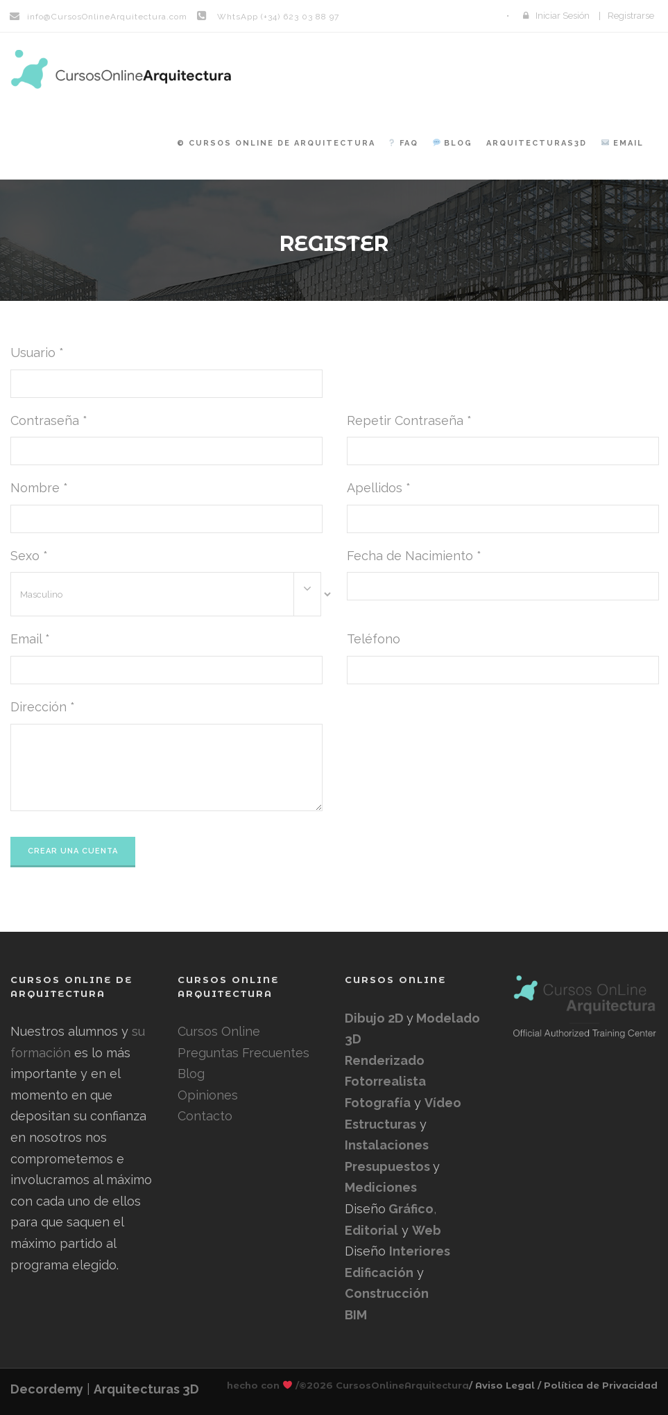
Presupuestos (389, 1166)
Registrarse (631, 15)
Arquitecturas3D (536, 143)
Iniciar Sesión (563, 15)
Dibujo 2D (375, 1018)
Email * (30, 639)
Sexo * (29, 555)
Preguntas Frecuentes (243, 1052)
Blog (453, 143)
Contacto (205, 1116)
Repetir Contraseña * (409, 420)
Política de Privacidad (601, 1385)
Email (622, 143)
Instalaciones (387, 1145)
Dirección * (42, 707)
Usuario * (37, 352)
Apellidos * (379, 487)
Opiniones (208, 1095)
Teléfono (373, 639)
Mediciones (381, 1187)
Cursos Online (219, 1031)
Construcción (387, 1293)
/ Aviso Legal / (505, 1385)
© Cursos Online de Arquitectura (276, 143)
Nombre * (39, 487)
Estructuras (380, 1124)
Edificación (379, 1272)
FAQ (403, 143)
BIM (356, 1315)
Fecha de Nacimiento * (414, 555)
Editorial (371, 1230)
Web (426, 1230)
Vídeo (443, 1102)
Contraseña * (48, 420)
